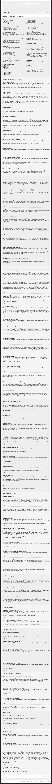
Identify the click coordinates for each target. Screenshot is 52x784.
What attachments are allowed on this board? (35, 61)
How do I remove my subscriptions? (33, 57)
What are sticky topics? (7, 72)
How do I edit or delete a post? (9, 48)
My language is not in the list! (8, 39)
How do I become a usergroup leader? (34, 24)
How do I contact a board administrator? (34, 71)
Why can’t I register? (7, 22)
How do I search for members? (32, 48)
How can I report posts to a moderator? (11, 58)
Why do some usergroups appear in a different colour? (37, 26)
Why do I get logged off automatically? (10, 28)
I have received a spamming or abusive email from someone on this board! (36, 35)
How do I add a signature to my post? (10, 50)
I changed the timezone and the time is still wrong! (13, 38)
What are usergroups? (31, 22)
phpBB (4, 221)
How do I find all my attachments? (33, 62)
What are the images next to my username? (11, 40)
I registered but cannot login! (8, 23)
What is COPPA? (6, 21)
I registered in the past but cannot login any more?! (13, 26)
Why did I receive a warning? (8, 56)
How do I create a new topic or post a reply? (11, 47)
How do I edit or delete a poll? (8, 53)
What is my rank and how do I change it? (11, 42)
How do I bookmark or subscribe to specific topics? (36, 55)
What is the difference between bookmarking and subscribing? (36, 54)
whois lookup (5, 754)
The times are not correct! (8, 36)
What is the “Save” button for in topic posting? (12, 59)
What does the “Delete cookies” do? (10, 29)
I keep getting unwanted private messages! (35, 33)
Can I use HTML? (6, 66)
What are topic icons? (7, 74)
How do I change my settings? (9, 33)
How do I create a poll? (7, 51)
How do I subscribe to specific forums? (34, 56)
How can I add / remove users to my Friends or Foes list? (37, 40)
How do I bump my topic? (8, 61)
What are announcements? (8, 71)
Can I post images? (6, 68)
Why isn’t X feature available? (32, 68)
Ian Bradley (27, 781)
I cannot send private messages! (33, 32)
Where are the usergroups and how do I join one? (36, 23)
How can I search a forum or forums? (34, 44)
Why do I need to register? (8, 20)
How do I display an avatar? (8, 41)
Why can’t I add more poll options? (10, 52)
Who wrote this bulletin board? (32, 66)
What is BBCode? (6, 65)
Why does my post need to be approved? (11, 60)
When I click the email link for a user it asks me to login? (14, 43)
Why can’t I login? (6, 24)
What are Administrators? (31, 20)
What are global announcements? (10, 70)
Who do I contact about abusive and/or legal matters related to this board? (37, 70)
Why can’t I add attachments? (9, 55)
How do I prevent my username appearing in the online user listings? (14, 35)
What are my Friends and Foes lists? (33, 39)
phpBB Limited (40, 735)
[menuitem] (9, 10)
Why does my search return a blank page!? (35, 47)
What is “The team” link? (31, 28)
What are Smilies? (6, 67)
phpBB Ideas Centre (17, 745)
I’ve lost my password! (7, 27)
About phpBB (5, 738)
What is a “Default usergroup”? (32, 27)
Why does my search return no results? (34, 45)
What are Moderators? (31, 21)
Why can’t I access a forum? (8, 54)
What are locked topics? (7, 73)
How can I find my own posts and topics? (34, 49)
